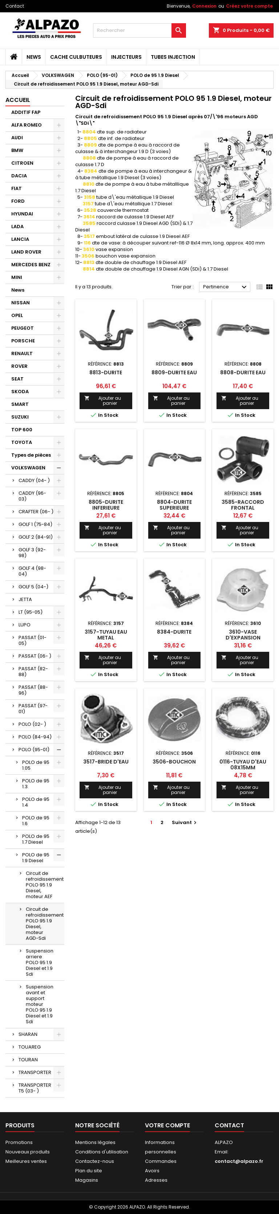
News (34, 57)
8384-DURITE (174, 631)
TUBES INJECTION (173, 57)
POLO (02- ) (32, 724)
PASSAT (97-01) (33, 708)
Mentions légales (95, 1142)
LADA (17, 226)
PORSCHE (23, 340)
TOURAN (28, 1059)
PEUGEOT (22, 328)
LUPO (25, 624)
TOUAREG (30, 1047)
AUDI (17, 137)
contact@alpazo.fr (239, 1161)
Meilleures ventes (26, 1161)
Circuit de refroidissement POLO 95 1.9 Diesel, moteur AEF (45, 885)
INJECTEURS (126, 57)
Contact (14, 6)
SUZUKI (20, 416)
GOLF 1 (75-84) (35, 524)
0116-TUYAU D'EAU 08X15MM (242, 764)
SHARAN (28, 1034)
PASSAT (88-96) (33, 690)
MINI (16, 277)
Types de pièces (31, 455)
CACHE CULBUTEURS (76, 57)
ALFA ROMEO (26, 125)
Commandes (161, 1161)
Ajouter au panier (102, 400)
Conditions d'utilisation (101, 1151)
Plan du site (88, 1170)
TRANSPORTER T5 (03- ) (35, 1088)
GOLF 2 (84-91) (36, 537)
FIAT (16, 188)
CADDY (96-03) (32, 496)
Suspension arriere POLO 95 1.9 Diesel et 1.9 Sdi (39, 962)
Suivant (185, 822)
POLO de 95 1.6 (35, 820)
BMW (17, 150)
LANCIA (20, 239)
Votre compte (167, 1125)
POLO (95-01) (34, 749)
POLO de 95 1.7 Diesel (35, 839)
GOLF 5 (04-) (33, 586)
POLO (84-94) (35, 736)
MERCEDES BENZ (30, 264)
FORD (18, 201)
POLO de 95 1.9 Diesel (35, 857)
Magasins (86, 1180)
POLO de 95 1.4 (35, 802)
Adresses (156, 1180)
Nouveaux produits (27, 1151)
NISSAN (20, 302)
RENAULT (22, 353)
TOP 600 (21, 429)
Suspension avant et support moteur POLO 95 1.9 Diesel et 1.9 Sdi (39, 1004)
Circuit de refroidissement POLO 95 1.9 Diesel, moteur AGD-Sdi (45, 924)
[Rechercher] (139, 30)
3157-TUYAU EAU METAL (106, 634)
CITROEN (22, 163)
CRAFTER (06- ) (36, 511)
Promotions (19, 1142)
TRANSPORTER (35, 1072)
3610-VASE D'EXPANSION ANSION (243, 637)
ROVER (19, 366)
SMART (20, 404)
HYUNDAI (22, 213)
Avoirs (152, 1170)
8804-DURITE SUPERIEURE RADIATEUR (174, 507)
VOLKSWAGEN (28, 467)
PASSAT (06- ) (35, 656)
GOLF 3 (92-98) (32, 552)
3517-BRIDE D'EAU (106, 761)
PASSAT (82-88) (33, 671)
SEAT (17, 378)
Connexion (204, 6)
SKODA (20, 391)
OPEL (17, 315)
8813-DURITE (105, 372)
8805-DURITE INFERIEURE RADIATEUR (106, 507)
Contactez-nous (94, 1161)
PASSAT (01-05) (32, 640)
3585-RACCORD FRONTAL (243, 504)
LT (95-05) (31, 612)
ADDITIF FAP (25, 112)
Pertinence (225, 287)
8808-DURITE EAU (243, 372)
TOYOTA (21, 442)
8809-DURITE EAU (174, 372)
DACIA (19, 175)
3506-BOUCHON (174, 761)
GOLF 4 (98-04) (32, 571)
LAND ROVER (26, 251)
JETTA (25, 599)
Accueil (17, 100)
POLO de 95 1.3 (35, 783)
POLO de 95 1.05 (35, 765)
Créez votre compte (249, 6)
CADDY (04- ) (34, 480)
